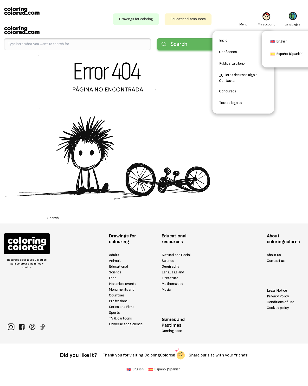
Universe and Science (126, 324)
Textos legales (230, 103)
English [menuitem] (282, 41)
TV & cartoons (120, 318)
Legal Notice (277, 290)
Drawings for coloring (136, 19)
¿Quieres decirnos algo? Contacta (238, 78)
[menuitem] (279, 43)
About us (274, 255)
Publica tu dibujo (232, 63)
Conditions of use (280, 302)
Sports (114, 312)
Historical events (122, 284)
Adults (114, 255)
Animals (115, 261)
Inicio (223, 40)
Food (112, 278)
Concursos (227, 91)
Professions (118, 301)
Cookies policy (278, 308)
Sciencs (115, 272)
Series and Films (121, 307)
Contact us (276, 261)
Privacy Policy (278, 296)
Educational (118, 266)
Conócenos (228, 52)
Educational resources (188, 19)
